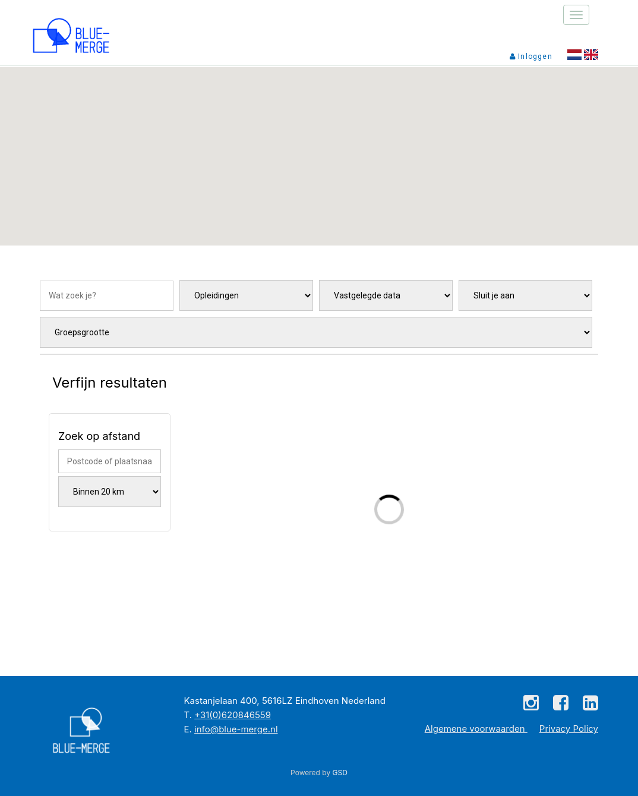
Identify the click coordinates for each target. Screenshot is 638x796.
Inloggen (531, 56)
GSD (340, 772)
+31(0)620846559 (232, 715)
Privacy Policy (568, 728)
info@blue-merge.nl (235, 729)
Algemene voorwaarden (476, 728)
